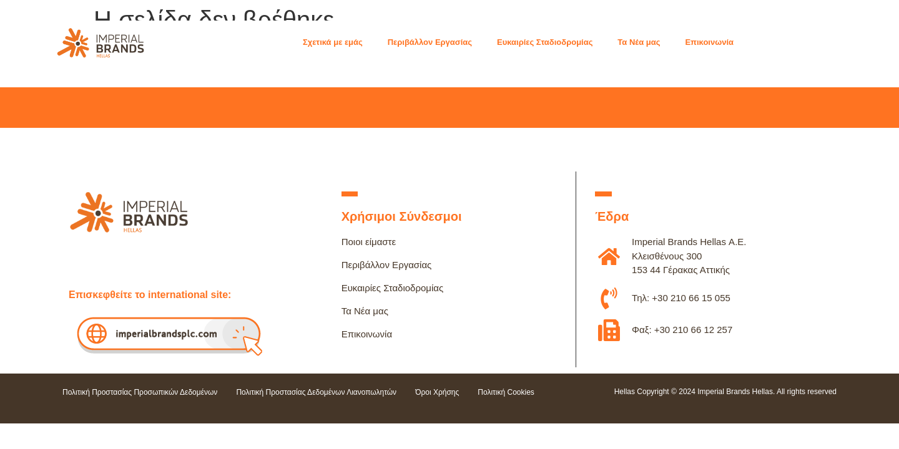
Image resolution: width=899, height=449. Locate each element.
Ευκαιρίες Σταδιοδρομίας (392, 287)
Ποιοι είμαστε (368, 241)
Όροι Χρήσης (437, 392)
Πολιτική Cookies (506, 392)
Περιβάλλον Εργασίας (386, 264)
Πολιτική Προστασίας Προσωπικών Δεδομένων (139, 392)
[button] (339, 42)
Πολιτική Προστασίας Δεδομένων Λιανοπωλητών (316, 392)
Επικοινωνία (366, 334)
